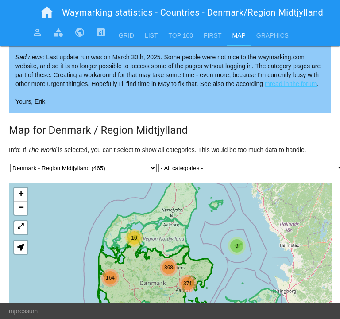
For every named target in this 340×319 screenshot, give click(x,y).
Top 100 (180, 35)
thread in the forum (291, 83)
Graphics (272, 35)
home (47, 12)
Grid (126, 35)
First (212, 35)
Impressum (22, 311)
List (151, 35)
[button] (237, 246)
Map (239, 35)
